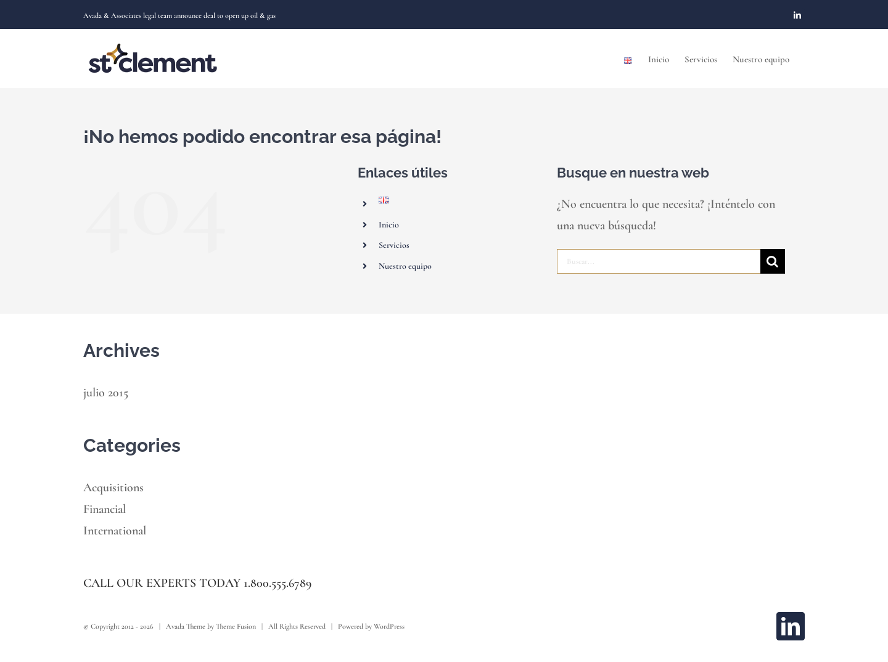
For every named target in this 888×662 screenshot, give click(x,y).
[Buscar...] (658, 261)
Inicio (389, 224)
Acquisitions (113, 487)
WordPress (389, 626)
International (114, 530)
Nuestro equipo (405, 266)
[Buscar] (772, 261)
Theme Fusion (236, 626)
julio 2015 (105, 392)
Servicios (394, 245)
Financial (104, 509)
